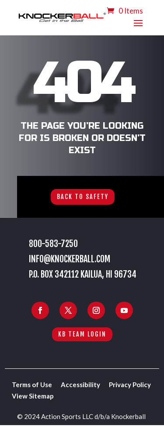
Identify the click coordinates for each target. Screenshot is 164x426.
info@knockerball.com (69, 259)
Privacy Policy (130, 384)
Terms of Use (32, 384)
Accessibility (80, 384)
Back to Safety (82, 196)
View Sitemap (33, 396)
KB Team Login (82, 334)
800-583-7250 (53, 243)
